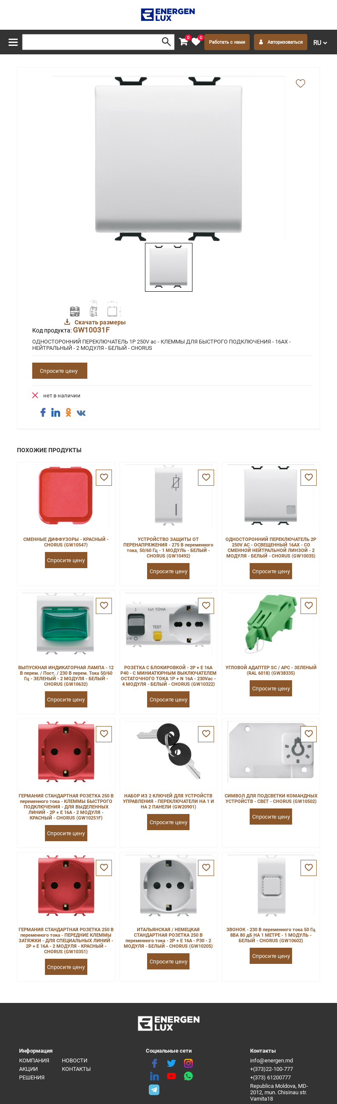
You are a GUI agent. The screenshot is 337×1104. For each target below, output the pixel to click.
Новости (74, 1060)
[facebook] (154, 1063)
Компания (34, 1060)
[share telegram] (154, 1089)
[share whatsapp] (188, 1076)
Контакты (76, 1069)
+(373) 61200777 (270, 1077)
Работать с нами (227, 42)
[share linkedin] (55, 412)
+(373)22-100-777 (271, 1069)
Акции (28, 1069)
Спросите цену (59, 371)
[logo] (168, 15)
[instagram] (188, 1063)
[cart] (183, 42)
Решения (32, 1077)
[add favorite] (300, 84)
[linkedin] (154, 1076)
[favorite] (196, 42)
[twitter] (171, 1063)
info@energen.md (271, 1060)
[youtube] (171, 1076)
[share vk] (81, 413)
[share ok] (68, 412)
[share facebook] (42, 412)
